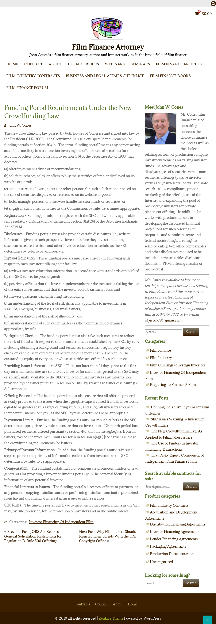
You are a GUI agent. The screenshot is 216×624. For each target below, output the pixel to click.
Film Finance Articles (179, 64)
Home (12, 64)
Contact (33, 64)
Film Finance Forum (27, 87)
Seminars (140, 64)
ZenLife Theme (111, 618)
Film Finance (160, 350)
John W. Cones (19, 125)
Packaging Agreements (168, 546)
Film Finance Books (170, 76)
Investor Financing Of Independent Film (61, 522)
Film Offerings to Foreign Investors (177, 365)
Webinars (115, 64)
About (55, 64)
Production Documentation (172, 553)
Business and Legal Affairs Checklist (105, 76)
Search (191, 486)
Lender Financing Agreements (174, 539)
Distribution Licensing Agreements (177, 524)
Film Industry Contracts (33, 76)
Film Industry (161, 357)
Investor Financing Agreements (174, 531)
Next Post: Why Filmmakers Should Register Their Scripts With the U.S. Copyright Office (107, 536)
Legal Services (83, 64)
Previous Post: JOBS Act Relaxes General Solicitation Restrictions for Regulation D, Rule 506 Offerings (33, 536)
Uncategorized (161, 561)
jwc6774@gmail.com (165, 320)
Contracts (82, 604)
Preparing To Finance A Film (173, 384)
